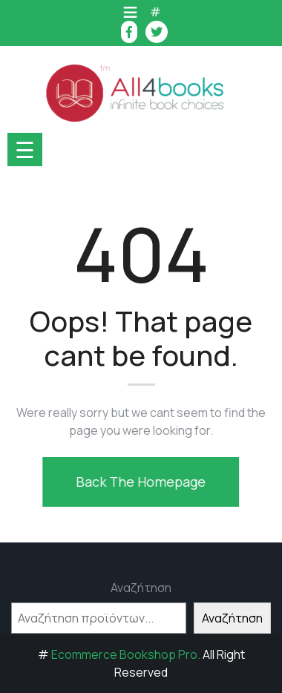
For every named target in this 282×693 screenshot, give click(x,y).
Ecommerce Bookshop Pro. (125, 654)
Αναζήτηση (141, 587)
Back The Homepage (138, 481)
